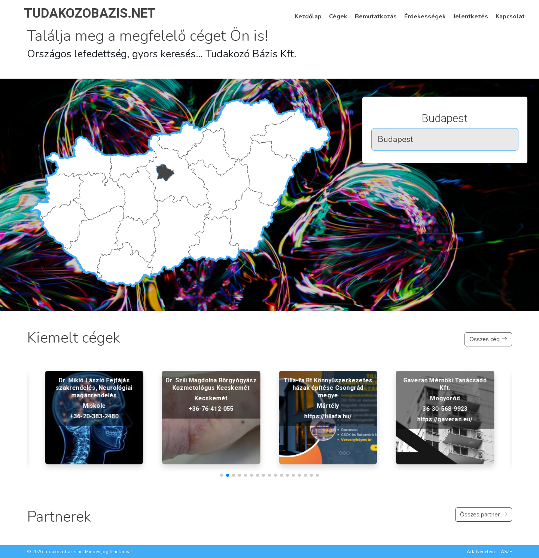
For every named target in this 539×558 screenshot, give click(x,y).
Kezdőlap (308, 16)
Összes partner (483, 514)
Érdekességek (425, 16)
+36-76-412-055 (328, 408)
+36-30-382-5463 (94, 416)
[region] (444, 133)
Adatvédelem (481, 552)
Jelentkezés (470, 16)
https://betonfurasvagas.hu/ (94, 426)
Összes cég (488, 339)
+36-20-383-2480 (211, 416)
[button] (221, 475)
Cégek (338, 16)
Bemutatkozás (376, 16)
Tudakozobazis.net (90, 13)
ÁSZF (506, 552)
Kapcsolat (510, 16)
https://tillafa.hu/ (445, 416)
